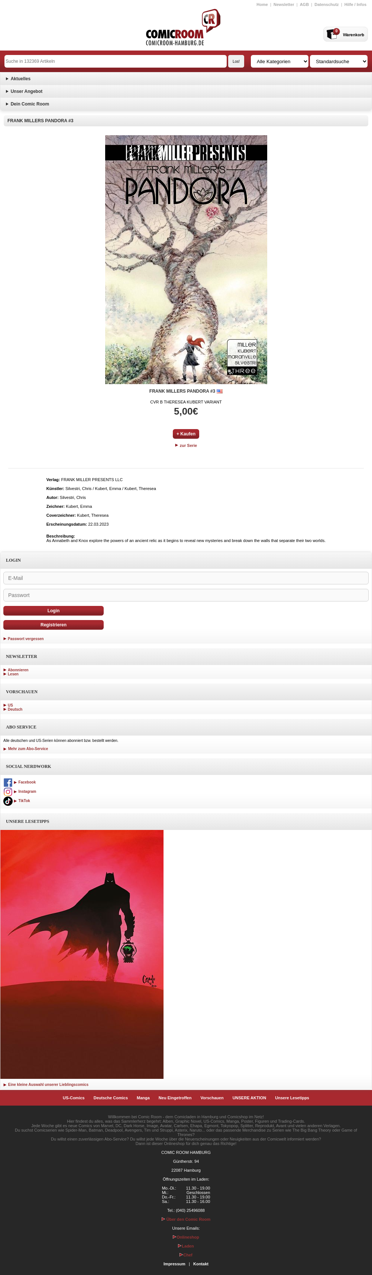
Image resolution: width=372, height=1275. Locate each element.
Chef (185, 1255)
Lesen (13, 674)
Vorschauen (211, 1098)
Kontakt (200, 1264)
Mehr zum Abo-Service (25, 749)
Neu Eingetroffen (175, 1098)
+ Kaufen (186, 434)
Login (54, 610)
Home (262, 4)
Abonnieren (18, 670)
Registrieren (54, 624)
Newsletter (284, 4)
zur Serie (186, 445)
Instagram (19, 791)
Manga (143, 1098)
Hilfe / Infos (355, 4)
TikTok (16, 801)
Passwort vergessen (26, 639)
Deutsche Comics (111, 1098)
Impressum (174, 1264)
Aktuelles (20, 78)
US (10, 705)
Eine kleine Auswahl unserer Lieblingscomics (45, 1085)
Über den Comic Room (186, 1219)
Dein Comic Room (30, 104)
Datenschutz (326, 4)
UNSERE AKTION (249, 1098)
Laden (186, 1246)
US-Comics (74, 1098)
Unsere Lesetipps (292, 1098)
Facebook (19, 782)
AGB (304, 4)
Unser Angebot (27, 91)
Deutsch (15, 709)
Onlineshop (186, 1237)
